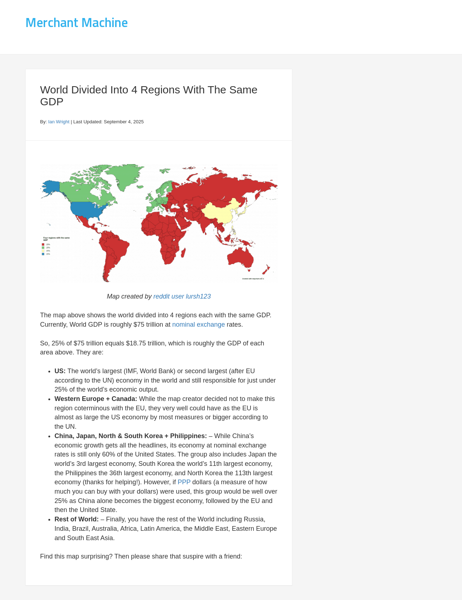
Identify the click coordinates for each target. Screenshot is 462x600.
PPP (184, 482)
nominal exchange (198, 324)
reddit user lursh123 (182, 296)
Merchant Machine (76, 22)
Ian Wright (58, 121)
